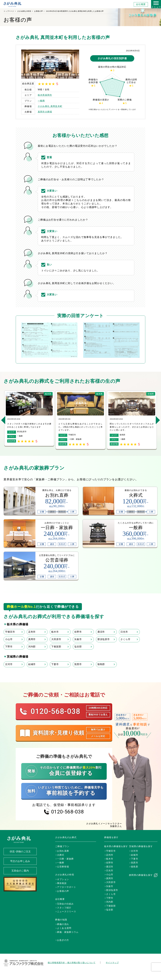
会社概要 (141, 4)
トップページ (9, 11)
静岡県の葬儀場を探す (141, 875)
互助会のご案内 (20, 870)
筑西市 (78, 664)
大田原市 (56, 639)
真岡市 (32, 639)
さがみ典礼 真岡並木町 (50, 106)
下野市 (8, 646)
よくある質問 (64, 928)
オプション (63, 879)
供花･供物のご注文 (20, 851)
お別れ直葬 (63, 851)
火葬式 (60, 855)
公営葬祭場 (63, 866)
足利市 (32, 632)
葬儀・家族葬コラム (67, 932)
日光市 (124, 632)
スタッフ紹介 (64, 907)
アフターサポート (66, 887)
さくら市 (125, 639)
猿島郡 (101, 664)
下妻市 (55, 664)
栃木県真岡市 (45, 95)
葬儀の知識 (61, 919)
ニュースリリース (66, 911)
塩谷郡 (78, 646)
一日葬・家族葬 (65, 859)
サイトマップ (112, 962)
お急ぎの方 (63, 940)
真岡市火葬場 (45, 112)
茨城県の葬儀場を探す (141, 846)
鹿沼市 (101, 632)
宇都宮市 (10, 632)
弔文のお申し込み (20, 861)
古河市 (8, 664)
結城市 (32, 664)
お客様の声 (38, 11)
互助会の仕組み (65, 904)
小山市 (8, 639)
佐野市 (78, 632)
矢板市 (78, 639)
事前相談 (62, 883)
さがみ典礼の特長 (24, 11)
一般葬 (41, 101)
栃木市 (55, 632)
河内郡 (32, 646)
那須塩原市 (103, 639)
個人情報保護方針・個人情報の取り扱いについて (72, 962)
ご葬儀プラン (62, 846)
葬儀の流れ (63, 924)
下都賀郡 (56, 646)
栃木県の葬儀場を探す (116, 846)
